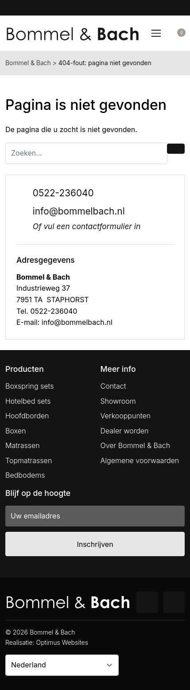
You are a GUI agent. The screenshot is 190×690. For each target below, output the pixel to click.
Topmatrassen (28, 460)
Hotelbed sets (27, 401)
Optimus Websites (62, 642)
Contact (113, 386)
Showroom (118, 401)
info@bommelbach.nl (79, 211)
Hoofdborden (27, 415)
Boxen (15, 430)
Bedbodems (25, 475)
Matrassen (22, 445)
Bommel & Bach (28, 62)
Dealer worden (125, 430)
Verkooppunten (126, 415)
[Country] (62, 665)
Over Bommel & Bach (136, 445)
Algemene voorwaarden (140, 460)
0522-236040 (63, 193)
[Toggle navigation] (156, 33)
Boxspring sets (29, 386)
